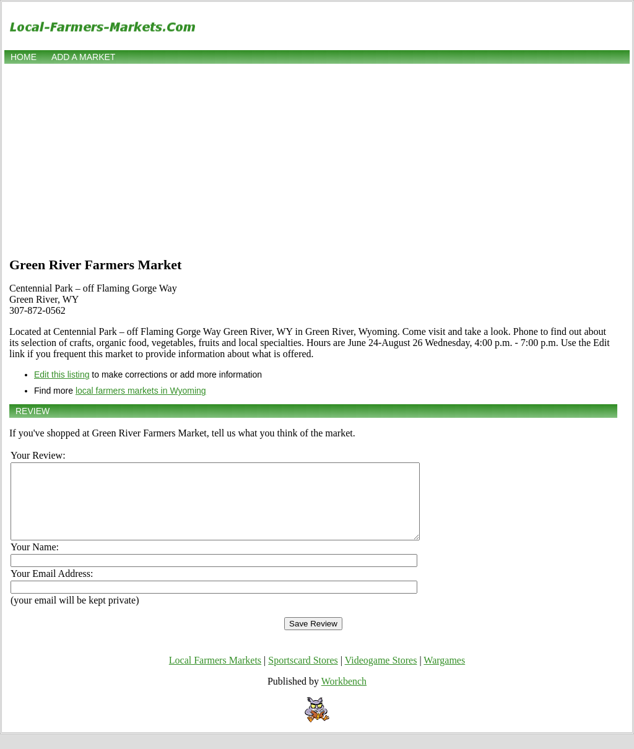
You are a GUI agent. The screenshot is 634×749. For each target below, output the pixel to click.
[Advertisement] (317, 159)
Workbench (344, 696)
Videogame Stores (381, 675)
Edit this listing (61, 374)
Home (24, 57)
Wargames (444, 675)
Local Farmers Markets (215, 675)
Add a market (83, 57)
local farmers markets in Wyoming (141, 391)
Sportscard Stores (302, 675)
